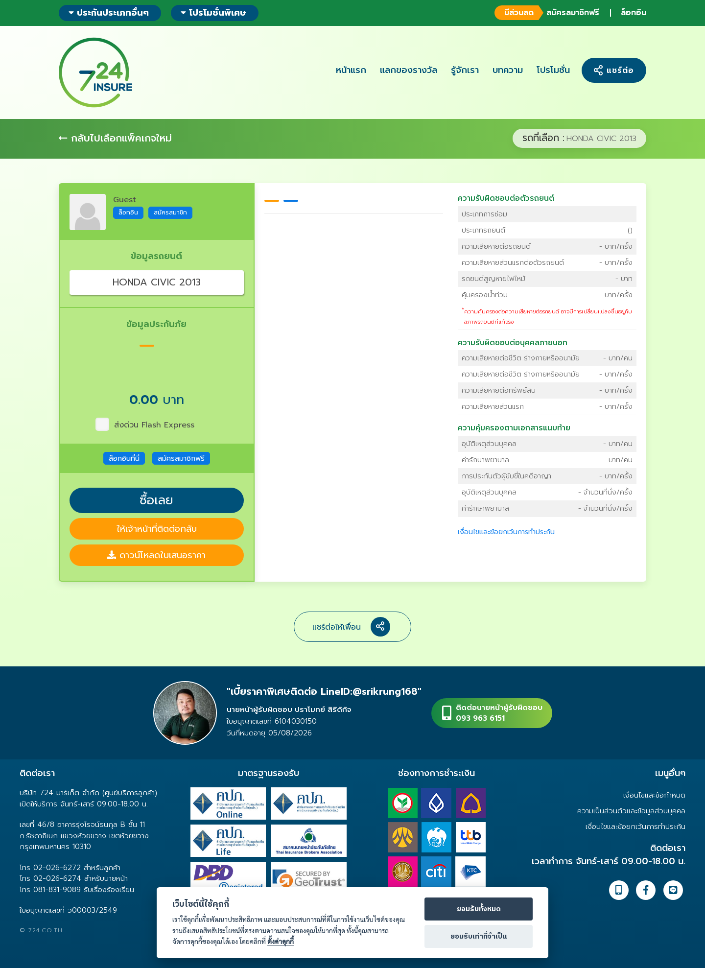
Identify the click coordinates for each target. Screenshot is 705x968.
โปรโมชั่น (553, 70)
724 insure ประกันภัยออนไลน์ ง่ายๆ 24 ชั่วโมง (95, 72)
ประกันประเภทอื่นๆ (109, 12)
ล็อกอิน (633, 13)
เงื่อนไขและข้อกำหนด (654, 795)
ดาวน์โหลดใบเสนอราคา (156, 555)
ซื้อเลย (156, 500)
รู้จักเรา (465, 70)
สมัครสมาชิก (170, 212)
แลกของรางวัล (408, 70)
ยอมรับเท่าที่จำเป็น (478, 937)
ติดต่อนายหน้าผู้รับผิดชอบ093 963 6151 (499, 713)
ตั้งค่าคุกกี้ (280, 941)
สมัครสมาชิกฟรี (545, 13)
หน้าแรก (351, 70)
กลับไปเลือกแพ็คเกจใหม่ (115, 138)
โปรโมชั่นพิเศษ (213, 12)
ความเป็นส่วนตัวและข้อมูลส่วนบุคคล (631, 810)
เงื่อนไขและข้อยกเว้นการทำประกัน (506, 532)
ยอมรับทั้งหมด (479, 909)
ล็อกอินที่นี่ (124, 458)
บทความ (508, 70)
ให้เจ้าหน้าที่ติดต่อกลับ (157, 529)
